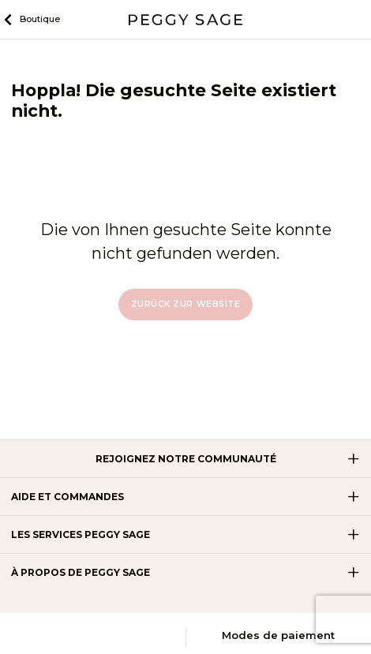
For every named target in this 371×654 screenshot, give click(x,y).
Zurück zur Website (185, 304)
